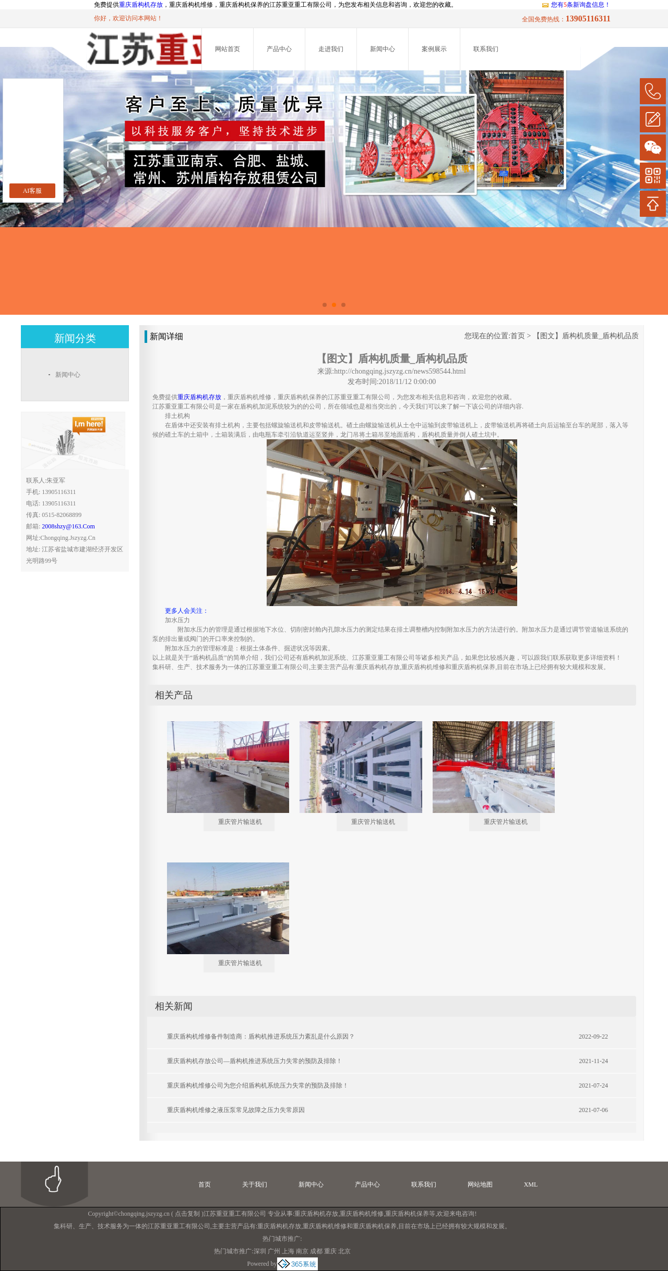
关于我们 (254, 1184)
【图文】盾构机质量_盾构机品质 (586, 336)
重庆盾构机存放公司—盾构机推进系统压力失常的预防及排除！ (254, 1061)
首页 (517, 336)
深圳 (260, 1251)
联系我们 (485, 49)
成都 (316, 1251)
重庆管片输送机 (240, 821)
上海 (288, 1251)
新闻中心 (382, 49)
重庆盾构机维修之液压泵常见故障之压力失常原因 (236, 1110)
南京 (302, 1251)
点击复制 (187, 1213)
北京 (344, 1251)
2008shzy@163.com (68, 526)
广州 (274, 1251)
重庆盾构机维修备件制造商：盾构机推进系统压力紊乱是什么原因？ (261, 1036)
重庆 (330, 1251)
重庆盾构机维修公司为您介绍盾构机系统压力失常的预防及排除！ (258, 1085)
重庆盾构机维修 (362, 1213)
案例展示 (434, 49)
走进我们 (330, 49)
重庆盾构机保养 (407, 1213)
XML (531, 1184)
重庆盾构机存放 (141, 4)
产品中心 (279, 49)
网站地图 (480, 1184)
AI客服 (32, 190)
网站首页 (227, 49)
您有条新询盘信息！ (576, 4)
